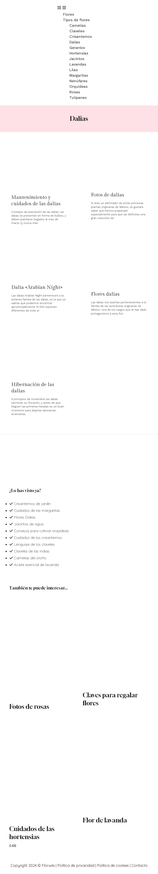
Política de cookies (113, 865)
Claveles (77, 31)
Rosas (74, 92)
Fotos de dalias (107, 195)
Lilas (73, 70)
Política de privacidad (75, 865)
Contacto (139, 865)
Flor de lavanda (105, 820)
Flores (68, 14)
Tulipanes (78, 97)
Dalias (74, 42)
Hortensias (78, 53)
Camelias (77, 25)
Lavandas (77, 64)
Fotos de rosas (29, 706)
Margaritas (78, 75)
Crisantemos (80, 36)
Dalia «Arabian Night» (36, 287)
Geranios (77, 47)
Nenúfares (78, 81)
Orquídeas (78, 86)
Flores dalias (105, 294)
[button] (103, 8)
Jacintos (76, 58)
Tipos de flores (76, 20)
